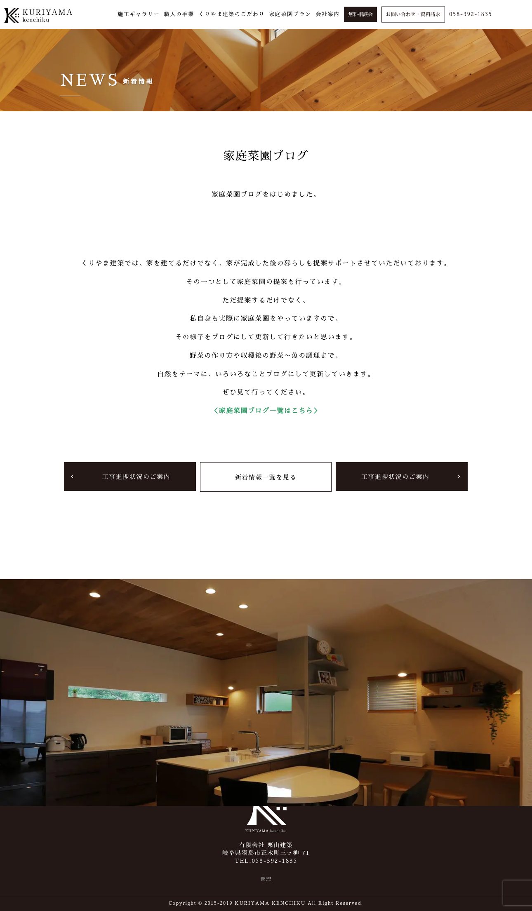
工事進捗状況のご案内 (136, 476)
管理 (265, 879)
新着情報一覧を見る (266, 477)
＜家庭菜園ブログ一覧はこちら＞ (266, 411)
